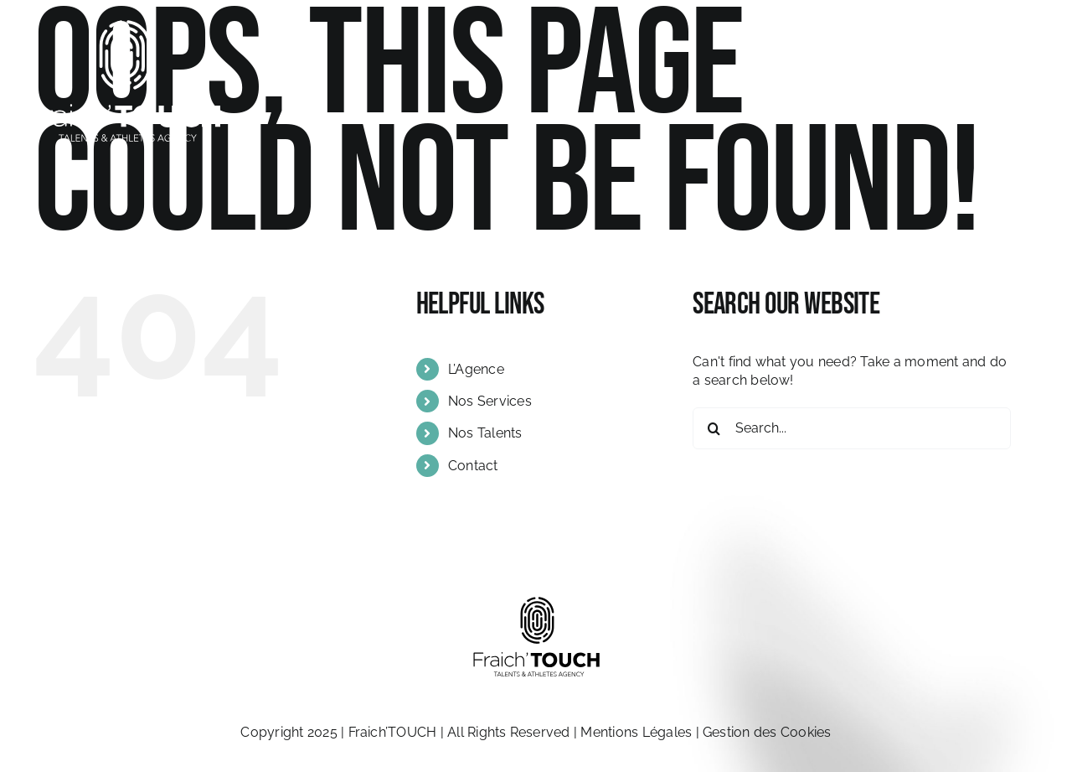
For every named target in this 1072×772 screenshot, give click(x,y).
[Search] (713, 428)
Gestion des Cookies (767, 732)
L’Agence (476, 369)
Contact (473, 466)
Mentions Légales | (641, 732)
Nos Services (490, 401)
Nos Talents (485, 433)
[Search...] (852, 428)
